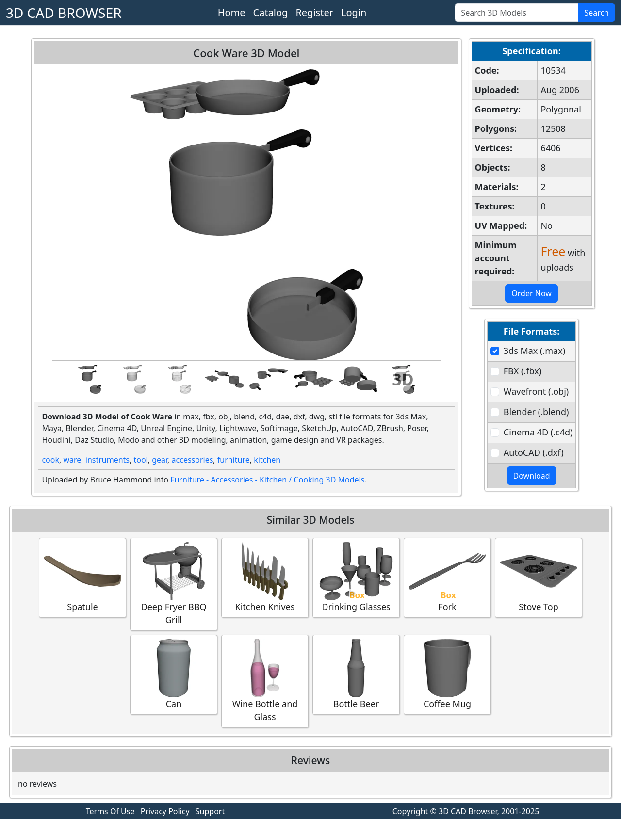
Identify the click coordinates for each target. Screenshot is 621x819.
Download (531, 475)
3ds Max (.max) (534, 350)
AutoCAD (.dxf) (534, 452)
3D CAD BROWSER (64, 12)
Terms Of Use (110, 811)
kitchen (267, 459)
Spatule (82, 577)
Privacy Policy (165, 811)
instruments (107, 459)
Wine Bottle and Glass (265, 681)
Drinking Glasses (356, 577)
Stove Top (538, 577)
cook (50, 459)
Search (596, 12)
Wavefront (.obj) (536, 391)
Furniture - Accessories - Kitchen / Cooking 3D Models (267, 479)
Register (314, 12)
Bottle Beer (356, 674)
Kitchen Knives (265, 577)
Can (173, 674)
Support (210, 811)
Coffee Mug (447, 674)
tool (140, 459)
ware (72, 459)
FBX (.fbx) (522, 371)
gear (159, 459)
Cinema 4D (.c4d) (538, 432)
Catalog (270, 12)
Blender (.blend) (536, 412)
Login (353, 12)
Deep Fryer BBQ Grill (173, 584)
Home (231, 12)
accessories (192, 459)
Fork (447, 577)
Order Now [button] (531, 293)
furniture (233, 459)
